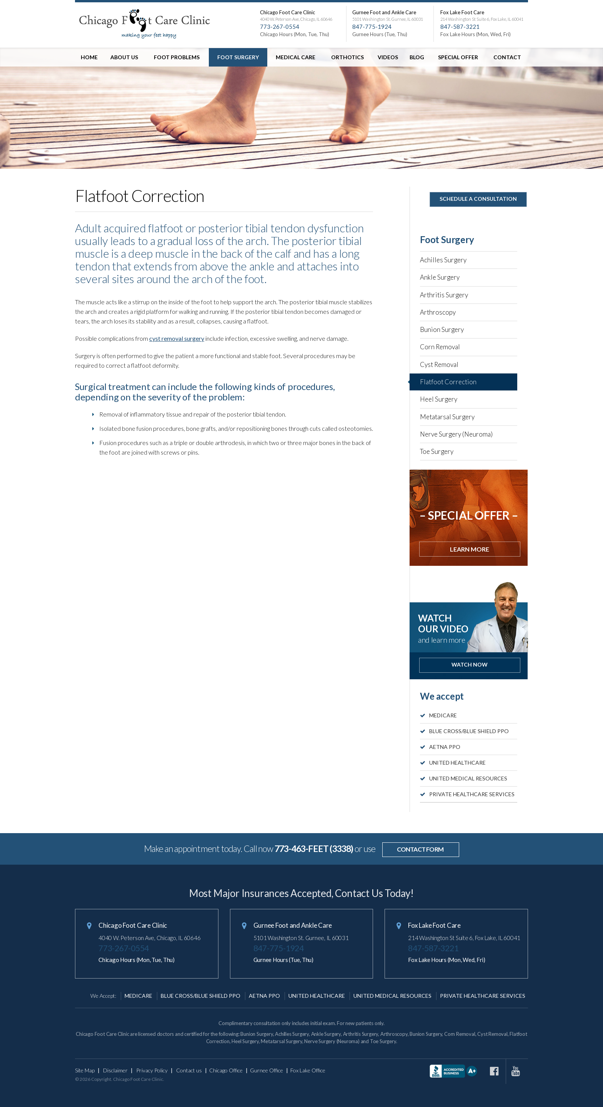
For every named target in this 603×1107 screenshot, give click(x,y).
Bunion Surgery (442, 329)
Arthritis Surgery (444, 295)
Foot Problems (177, 57)
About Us (124, 57)
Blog (417, 57)
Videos (388, 57)
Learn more (469, 549)
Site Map (85, 1070)
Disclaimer (115, 1070)
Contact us (189, 1070)
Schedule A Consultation (478, 198)
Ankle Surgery (440, 277)
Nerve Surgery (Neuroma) (456, 434)
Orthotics (347, 57)
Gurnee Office (266, 1070)
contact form (420, 849)
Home (89, 57)
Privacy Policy (152, 1070)
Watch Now (469, 664)
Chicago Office (226, 1070)
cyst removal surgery (176, 338)
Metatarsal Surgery (447, 417)
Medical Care (295, 57)
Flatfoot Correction (448, 382)
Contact (507, 57)
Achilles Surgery (443, 260)
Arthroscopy (438, 312)
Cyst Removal (439, 364)
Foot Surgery (238, 57)
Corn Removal (440, 347)
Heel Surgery (438, 399)
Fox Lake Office (307, 1070)
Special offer (458, 57)
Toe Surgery (436, 451)
